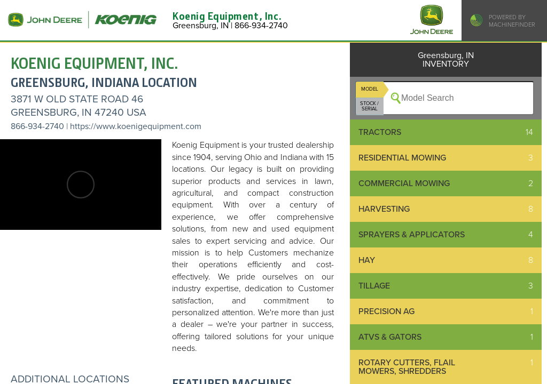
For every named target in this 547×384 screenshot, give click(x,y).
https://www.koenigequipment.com (135, 126)
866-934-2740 (37, 126)
